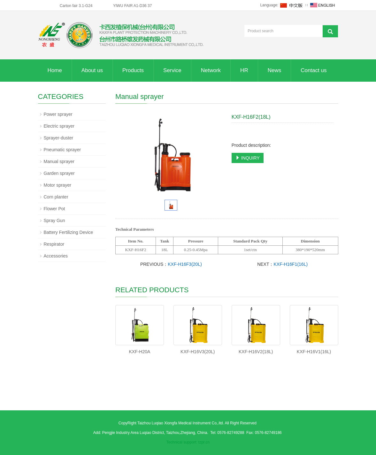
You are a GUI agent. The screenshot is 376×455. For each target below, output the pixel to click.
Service (172, 70)
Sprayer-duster (58, 137)
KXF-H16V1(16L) (314, 351)
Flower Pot (54, 208)
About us (92, 70)
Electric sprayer (59, 126)
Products (133, 70)
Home (55, 70)
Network (211, 70)
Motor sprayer (57, 185)
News (274, 70)
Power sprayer (58, 114)
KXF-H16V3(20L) (197, 351)
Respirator (54, 244)
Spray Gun (54, 220)
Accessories (56, 255)
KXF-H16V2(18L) (256, 351)
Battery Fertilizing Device (68, 232)
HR (244, 70)
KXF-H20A (139, 351)
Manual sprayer (59, 161)
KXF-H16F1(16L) (291, 264)
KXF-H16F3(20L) (185, 264)
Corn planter (56, 196)
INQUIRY (247, 157)
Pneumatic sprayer (62, 149)
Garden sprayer (59, 173)
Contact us (313, 70)
